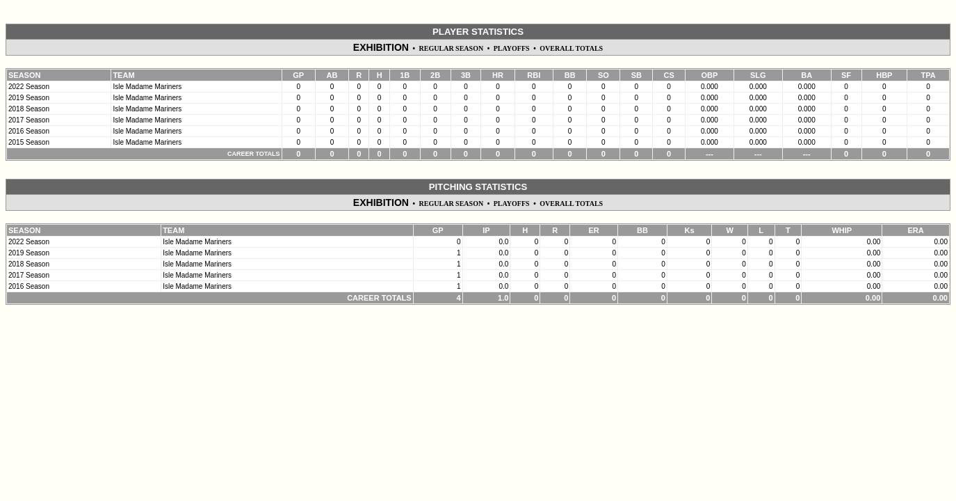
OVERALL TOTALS (571, 48)
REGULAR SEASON (451, 48)
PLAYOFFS (512, 48)
